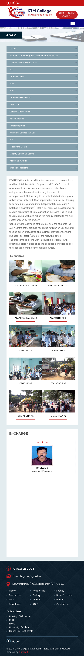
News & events (64, 595)
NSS (11, 69)
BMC (12, 90)
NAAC (12, 624)
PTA (11, 139)
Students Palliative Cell (20, 97)
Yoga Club (15, 104)
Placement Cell (17, 118)
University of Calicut (19, 627)
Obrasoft (23, 652)
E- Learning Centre (18, 146)
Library (60, 600)
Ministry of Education (19, 616)
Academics (39, 591)
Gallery (36, 595)
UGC (11, 620)
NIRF (11, 600)
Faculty (60, 591)
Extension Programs (19, 167)
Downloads (15, 604)
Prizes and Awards (18, 160)
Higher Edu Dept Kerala (21, 631)
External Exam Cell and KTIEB (23, 62)
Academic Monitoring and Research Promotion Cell (34, 55)
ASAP (12, 83)
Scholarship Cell (17, 125)
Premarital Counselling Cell (22, 132)
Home (12, 591)
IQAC (35, 604)
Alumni (36, 600)
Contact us (62, 604)
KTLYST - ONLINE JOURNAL (67, 15)
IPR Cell (13, 48)
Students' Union (17, 76)
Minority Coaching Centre (22, 153)
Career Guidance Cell (20, 111)
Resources (14, 595)
